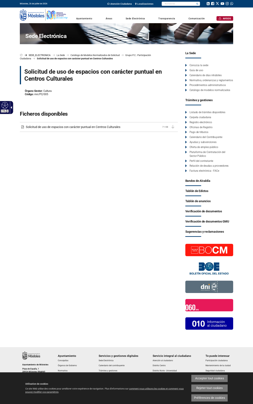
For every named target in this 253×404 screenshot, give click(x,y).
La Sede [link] (61, 55)
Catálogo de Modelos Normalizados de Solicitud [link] (95, 55)
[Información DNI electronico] (209, 286)
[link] (119, 3)
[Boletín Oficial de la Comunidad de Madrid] (209, 249)
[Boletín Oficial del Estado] (209, 268)
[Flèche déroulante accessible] (10, 107)
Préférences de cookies (209, 398)
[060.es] (209, 305)
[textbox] (178, 4)
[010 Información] (209, 323)
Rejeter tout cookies (209, 388)
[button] (197, 4)
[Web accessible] (4, 105)
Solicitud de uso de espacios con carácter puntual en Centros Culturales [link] (75, 58)
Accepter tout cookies (209, 378)
